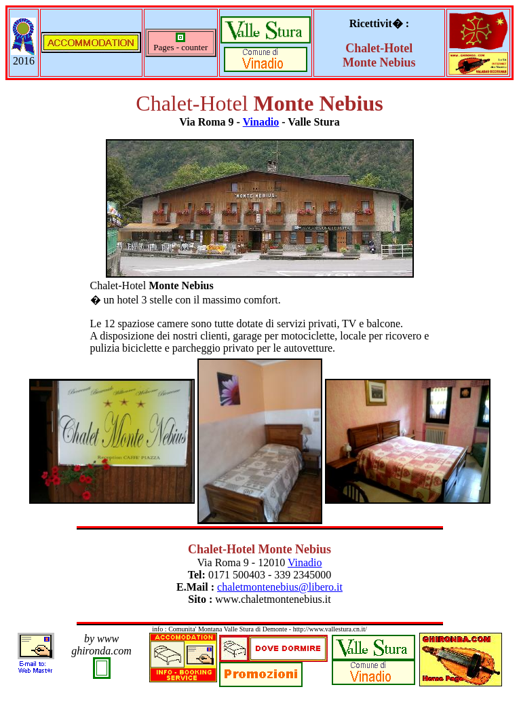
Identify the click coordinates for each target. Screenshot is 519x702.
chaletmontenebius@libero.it (280, 587)
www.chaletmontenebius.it (272, 599)
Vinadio (261, 122)
